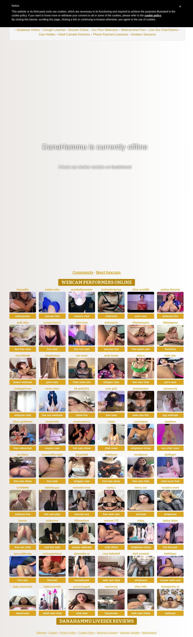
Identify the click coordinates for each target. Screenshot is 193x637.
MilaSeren (52, 520)
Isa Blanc (22, 454)
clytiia (111, 421)
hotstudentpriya (111, 289)
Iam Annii (81, 355)
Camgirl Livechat (54, 30)
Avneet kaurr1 (52, 322)
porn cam (141, 316)
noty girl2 (111, 388)
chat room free (170, 481)
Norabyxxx (140, 454)
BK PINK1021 (81, 388)
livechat (52, 580)
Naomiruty (111, 586)
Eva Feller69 (22, 355)
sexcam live (52, 316)
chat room (111, 448)
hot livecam (170, 547)
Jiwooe (23, 520)
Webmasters (149, 632)
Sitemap (41, 632)
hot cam (23, 580)
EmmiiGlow (141, 421)
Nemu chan (52, 388)
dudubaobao (141, 388)
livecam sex (81, 514)
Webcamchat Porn (133, 30)
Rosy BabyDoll (111, 553)
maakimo (170, 421)
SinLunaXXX (111, 322)
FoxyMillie (23, 289)
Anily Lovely (111, 355)
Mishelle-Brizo (82, 487)
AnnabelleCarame (82, 289)
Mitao (140, 520)
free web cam (111, 514)
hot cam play (52, 514)
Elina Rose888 (140, 289)
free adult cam (141, 349)
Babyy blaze (170, 520)
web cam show (141, 613)
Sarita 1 (111, 487)
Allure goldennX (22, 421)
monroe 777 (111, 520)
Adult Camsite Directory (74, 34)
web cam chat (111, 580)
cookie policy (153, 15)
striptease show (141, 448)
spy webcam (170, 415)
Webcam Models (130, 632)
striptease (170, 514)
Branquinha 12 (170, 586)
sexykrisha (52, 421)
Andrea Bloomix (170, 289)
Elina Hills (141, 586)
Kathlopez (170, 553)
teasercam (22, 613)
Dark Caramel (141, 553)
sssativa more (170, 487)
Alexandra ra (82, 553)
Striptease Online (28, 30)
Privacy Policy (68, 632)
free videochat (23, 448)
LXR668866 (23, 487)
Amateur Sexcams (143, 34)
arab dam (22, 322)
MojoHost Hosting (107, 632)
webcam (170, 613)
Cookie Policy (87, 632)
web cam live (141, 415)
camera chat (82, 316)
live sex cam (82, 349)
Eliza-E (141, 355)
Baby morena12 (22, 586)
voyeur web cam (170, 580)
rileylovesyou (140, 322)
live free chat (23, 349)
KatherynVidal (52, 586)
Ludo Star (170, 355)
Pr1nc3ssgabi (81, 586)
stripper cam (111, 382)
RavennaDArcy (81, 421)
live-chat (52, 349)
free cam (111, 415)
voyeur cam (52, 448)
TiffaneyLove (81, 520)
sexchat (141, 514)
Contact (52, 632)
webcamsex (22, 316)
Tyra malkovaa (22, 553)
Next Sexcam (108, 272)
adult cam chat (52, 613)
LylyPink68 (81, 454)
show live (82, 415)
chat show (111, 547)
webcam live (170, 316)
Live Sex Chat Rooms (163, 30)
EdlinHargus (52, 487)
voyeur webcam (82, 547)
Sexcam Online (78, 30)
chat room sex (82, 382)
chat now (81, 613)
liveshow (170, 349)
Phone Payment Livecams (110, 34)
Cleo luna (81, 322)
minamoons (52, 355)
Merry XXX (141, 487)
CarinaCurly (170, 388)
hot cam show (81, 448)
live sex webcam (52, 415)
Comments (83, 272)
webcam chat (22, 415)
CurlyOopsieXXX (52, 553)
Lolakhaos (111, 454)
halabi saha (52, 289)
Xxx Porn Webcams (105, 30)
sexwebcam (81, 580)
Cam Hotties (47, 34)
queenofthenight (52, 454)
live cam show (23, 481)
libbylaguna (170, 322)
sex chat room (170, 448)
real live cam (52, 547)
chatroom (111, 316)
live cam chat (140, 382)
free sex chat (23, 547)
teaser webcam (22, 382)
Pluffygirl (170, 454)
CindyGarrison (22, 388)
